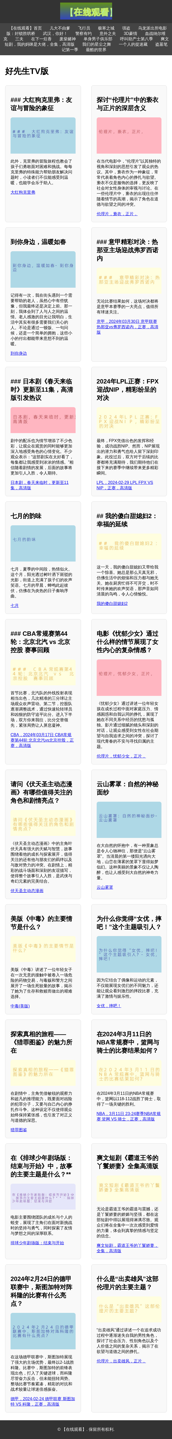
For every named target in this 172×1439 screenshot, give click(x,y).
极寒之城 (106, 28)
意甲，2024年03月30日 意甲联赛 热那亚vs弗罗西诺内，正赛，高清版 (127, 326)
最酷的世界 (96, 50)
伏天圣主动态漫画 (27, 891)
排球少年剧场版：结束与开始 (37, 1243)
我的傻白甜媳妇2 (112, 603)
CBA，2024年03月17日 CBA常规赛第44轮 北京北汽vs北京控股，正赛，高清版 (42, 740)
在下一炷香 (41, 39)
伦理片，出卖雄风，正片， (121, 1361)
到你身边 (19, 353)
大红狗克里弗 (23, 192)
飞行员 (84, 28)
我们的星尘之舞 (96, 44)
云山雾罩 (105, 887)
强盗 (126, 28)
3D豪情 (130, 33)
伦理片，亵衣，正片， (117, 214)
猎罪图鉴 (19, 1130)
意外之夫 (107, 33)
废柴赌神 (67, 39)
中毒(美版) (20, 1006)
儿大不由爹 (60, 28)
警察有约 (83, 33)
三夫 (19, 39)
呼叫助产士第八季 (136, 39)
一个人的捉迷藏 (133, 44)
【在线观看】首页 (25, 28)
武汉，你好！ (55, 33)
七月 (15, 605)
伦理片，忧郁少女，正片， (121, 756)
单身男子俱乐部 (98, 39)
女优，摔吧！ (109, 1006)
